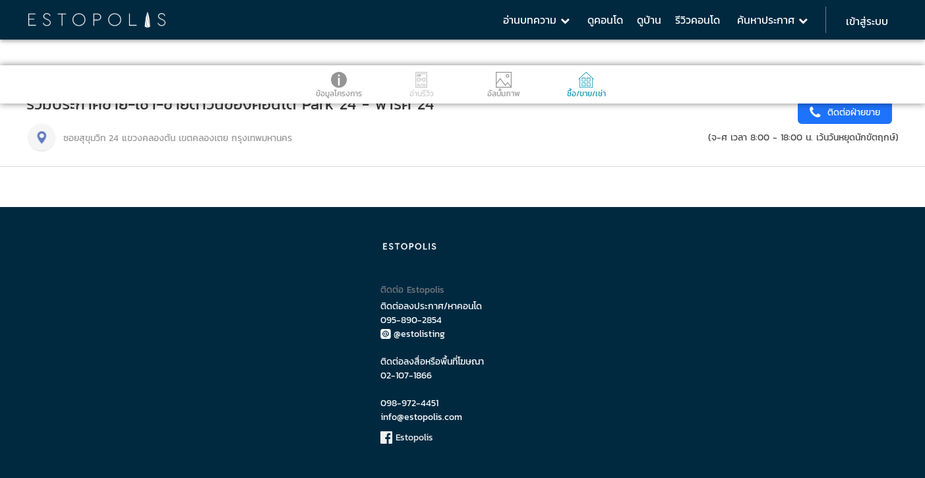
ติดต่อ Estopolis (412, 290)
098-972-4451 (409, 403)
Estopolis (406, 437)
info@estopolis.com (421, 417)
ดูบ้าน (649, 20)
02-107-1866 (406, 375)
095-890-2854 (411, 320)
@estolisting (412, 334)
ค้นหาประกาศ (772, 20)
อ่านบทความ (536, 20)
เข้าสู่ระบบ (867, 21)
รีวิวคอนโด (697, 20)
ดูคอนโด (605, 20)
